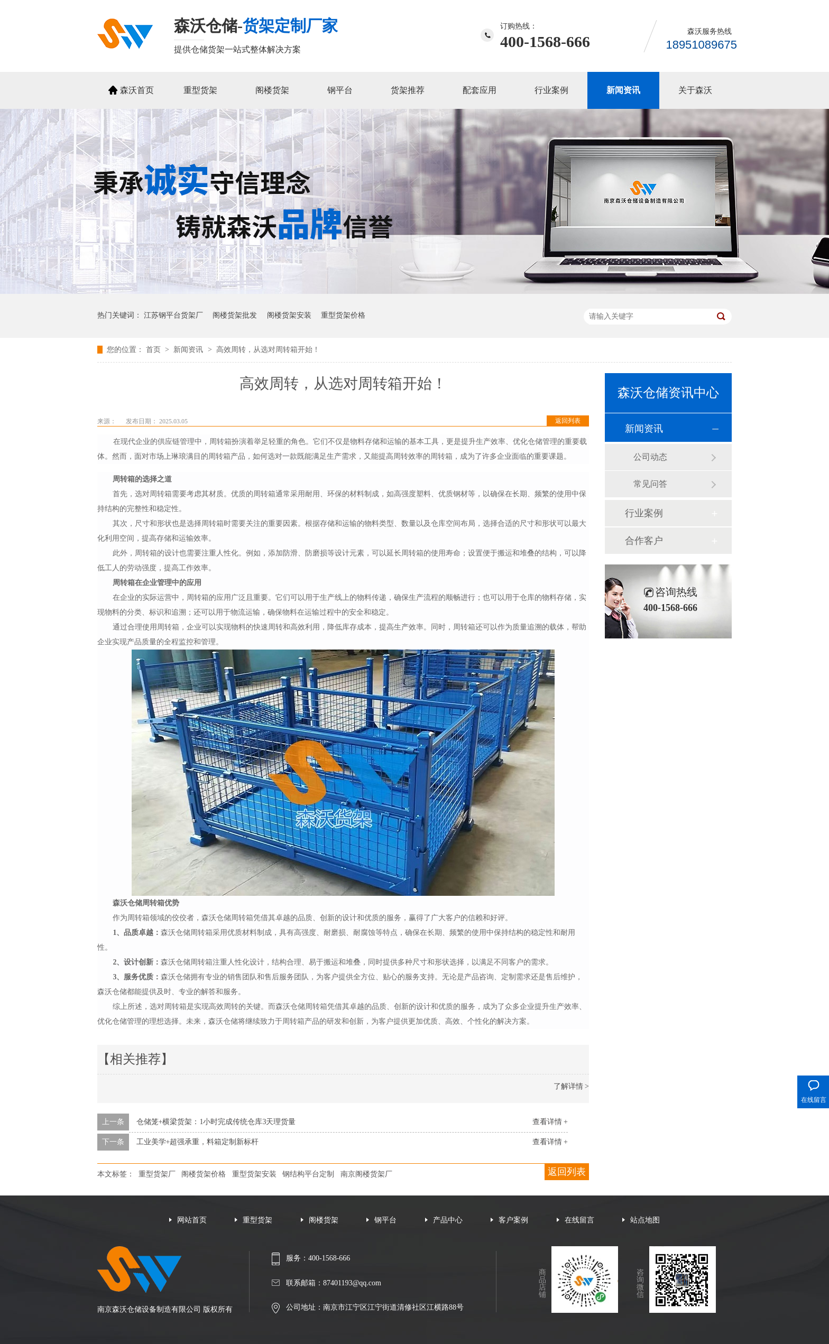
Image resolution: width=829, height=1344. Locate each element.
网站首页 (192, 1220)
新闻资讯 (623, 90)
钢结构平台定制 (308, 1174)
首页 (154, 350)
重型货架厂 (157, 1174)
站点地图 (645, 1220)
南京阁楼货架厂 (366, 1174)
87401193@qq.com (352, 1283)
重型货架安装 (254, 1174)
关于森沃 (695, 90)
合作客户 (644, 540)
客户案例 (513, 1220)
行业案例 (551, 90)
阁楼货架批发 (235, 315)
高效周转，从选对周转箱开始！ (268, 350)
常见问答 (650, 483)
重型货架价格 (343, 315)
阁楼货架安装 (289, 315)
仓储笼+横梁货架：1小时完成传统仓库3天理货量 (216, 1122)
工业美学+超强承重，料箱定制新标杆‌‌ (197, 1142)
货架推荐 (408, 90)
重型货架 (200, 90)
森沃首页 (137, 90)
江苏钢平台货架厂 (173, 315)
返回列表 (568, 420)
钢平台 (340, 90)
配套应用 (479, 90)
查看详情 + (550, 1122)
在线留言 (579, 1220)
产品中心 (448, 1220)
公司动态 (650, 456)
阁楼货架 (272, 90)
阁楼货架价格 (203, 1174)
